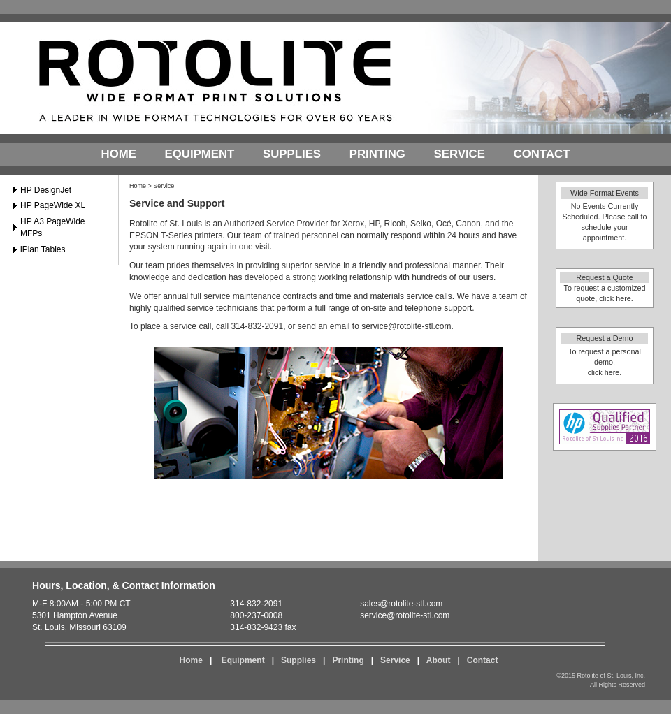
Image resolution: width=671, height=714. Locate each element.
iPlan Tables (43, 249)
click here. (616, 298)
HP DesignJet (45, 190)
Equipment (200, 154)
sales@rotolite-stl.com (401, 604)
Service (459, 154)
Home (118, 154)
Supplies (292, 154)
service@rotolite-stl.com (406, 326)
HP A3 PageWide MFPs (52, 227)
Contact (542, 154)
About (438, 660)
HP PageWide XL (52, 205)
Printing (377, 154)
